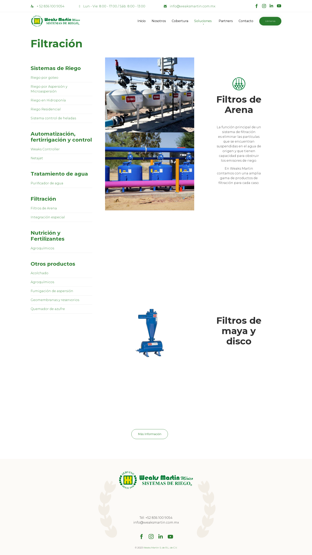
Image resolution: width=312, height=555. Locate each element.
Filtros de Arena (44, 208)
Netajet (37, 158)
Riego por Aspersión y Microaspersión (49, 89)
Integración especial (48, 217)
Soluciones (203, 21)
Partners (226, 21)
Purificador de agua (47, 183)
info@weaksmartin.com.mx (192, 6)
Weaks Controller (45, 149)
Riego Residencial (46, 109)
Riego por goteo (44, 78)
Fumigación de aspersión (52, 291)
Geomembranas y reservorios (55, 300)
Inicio (141, 21)
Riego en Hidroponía (48, 100)
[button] (270, 21)
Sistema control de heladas (53, 118)
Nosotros (159, 21)
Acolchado (39, 273)
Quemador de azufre (48, 309)
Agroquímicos (42, 248)
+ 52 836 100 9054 (50, 6)
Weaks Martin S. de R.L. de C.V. (160, 547)
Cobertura (180, 21)
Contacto (246, 21)
